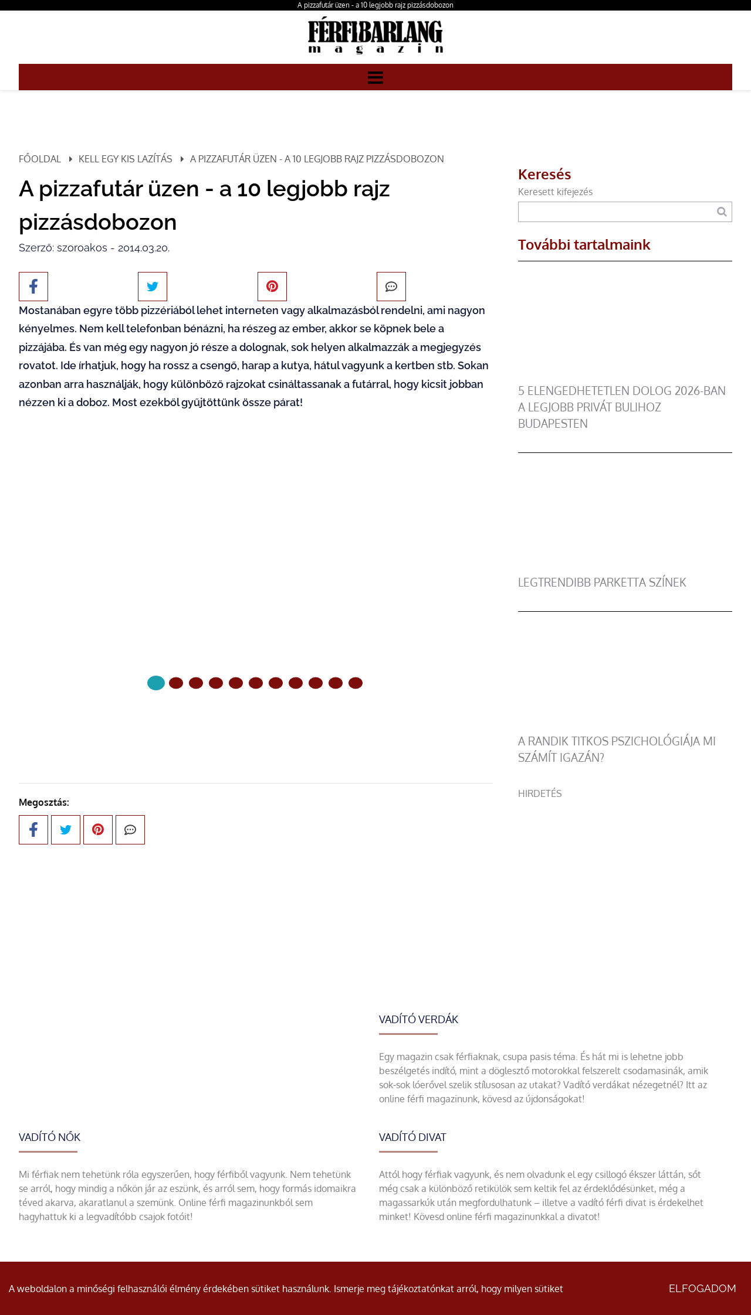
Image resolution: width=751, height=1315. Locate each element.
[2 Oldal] (196, 683)
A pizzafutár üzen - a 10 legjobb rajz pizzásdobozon (375, 5)
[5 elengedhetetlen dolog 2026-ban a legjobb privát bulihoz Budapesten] (625, 375)
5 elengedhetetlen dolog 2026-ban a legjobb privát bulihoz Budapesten (622, 407)
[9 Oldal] (336, 683)
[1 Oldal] (176, 683)
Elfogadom (702, 1288)
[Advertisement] (625, 882)
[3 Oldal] (216, 683)
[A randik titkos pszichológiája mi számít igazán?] (625, 726)
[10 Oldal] (356, 683)
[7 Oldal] (296, 683)
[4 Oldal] (236, 683)
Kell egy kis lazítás (125, 159)
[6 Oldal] (276, 683)
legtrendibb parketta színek (602, 582)
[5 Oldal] (256, 683)
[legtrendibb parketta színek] (625, 567)
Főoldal (40, 159)
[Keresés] (722, 212)
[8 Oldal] (316, 683)
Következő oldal (256, 722)
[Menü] (375, 77)
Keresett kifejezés (555, 191)
